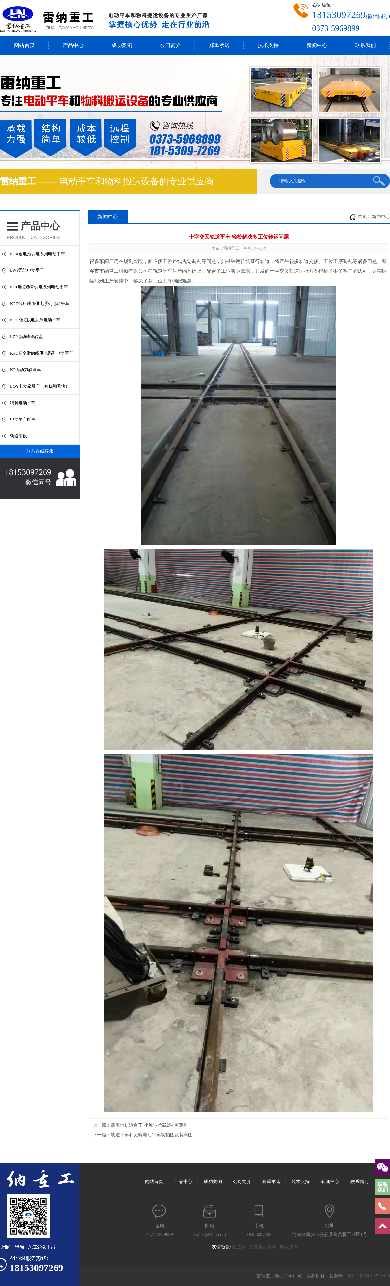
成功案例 (121, 45)
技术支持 (268, 45)
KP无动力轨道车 (25, 369)
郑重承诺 (219, 45)
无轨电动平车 (264, 1246)
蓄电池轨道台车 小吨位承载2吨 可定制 (149, 1125)
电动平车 (291, 1246)
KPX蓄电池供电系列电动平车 (37, 253)
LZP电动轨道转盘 (26, 336)
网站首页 (24, 45)
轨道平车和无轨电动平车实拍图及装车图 (152, 1134)
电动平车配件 (22, 419)
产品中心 (73, 45)
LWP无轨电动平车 (27, 270)
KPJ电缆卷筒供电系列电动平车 (39, 286)
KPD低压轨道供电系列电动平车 (39, 303)
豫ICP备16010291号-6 (368, 1275)
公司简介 (170, 45)
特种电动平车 (22, 402)
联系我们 (365, 45)
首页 (362, 216)
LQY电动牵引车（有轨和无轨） (40, 386)
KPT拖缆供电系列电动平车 (35, 320)
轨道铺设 (18, 435)
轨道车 (241, 1246)
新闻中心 (316, 45)
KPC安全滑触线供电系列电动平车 (41, 353)
